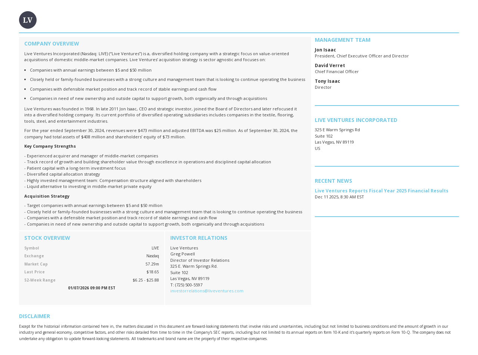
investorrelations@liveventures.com (206, 290)
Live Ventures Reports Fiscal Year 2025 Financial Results (381, 191)
